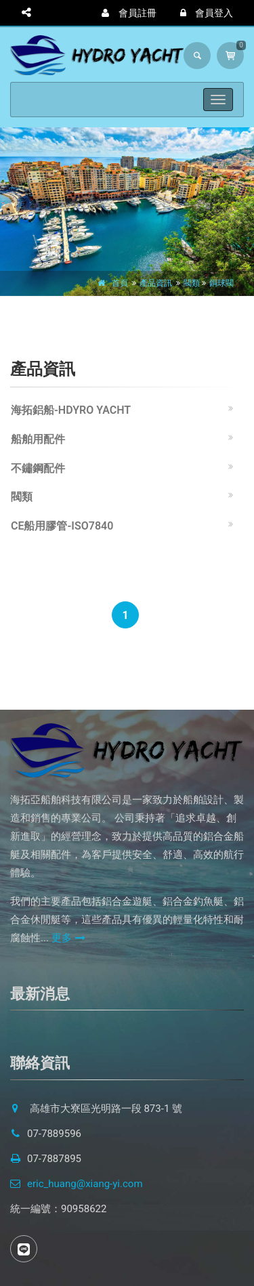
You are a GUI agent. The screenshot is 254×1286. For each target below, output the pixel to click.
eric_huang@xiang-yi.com (76, 1184)
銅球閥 (221, 283)
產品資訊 (156, 283)
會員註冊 (129, 12)
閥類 (192, 283)
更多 (68, 938)
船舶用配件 (38, 439)
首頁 (120, 283)
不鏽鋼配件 (38, 468)
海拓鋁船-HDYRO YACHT (71, 410)
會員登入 (206, 12)
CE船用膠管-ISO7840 (62, 525)
